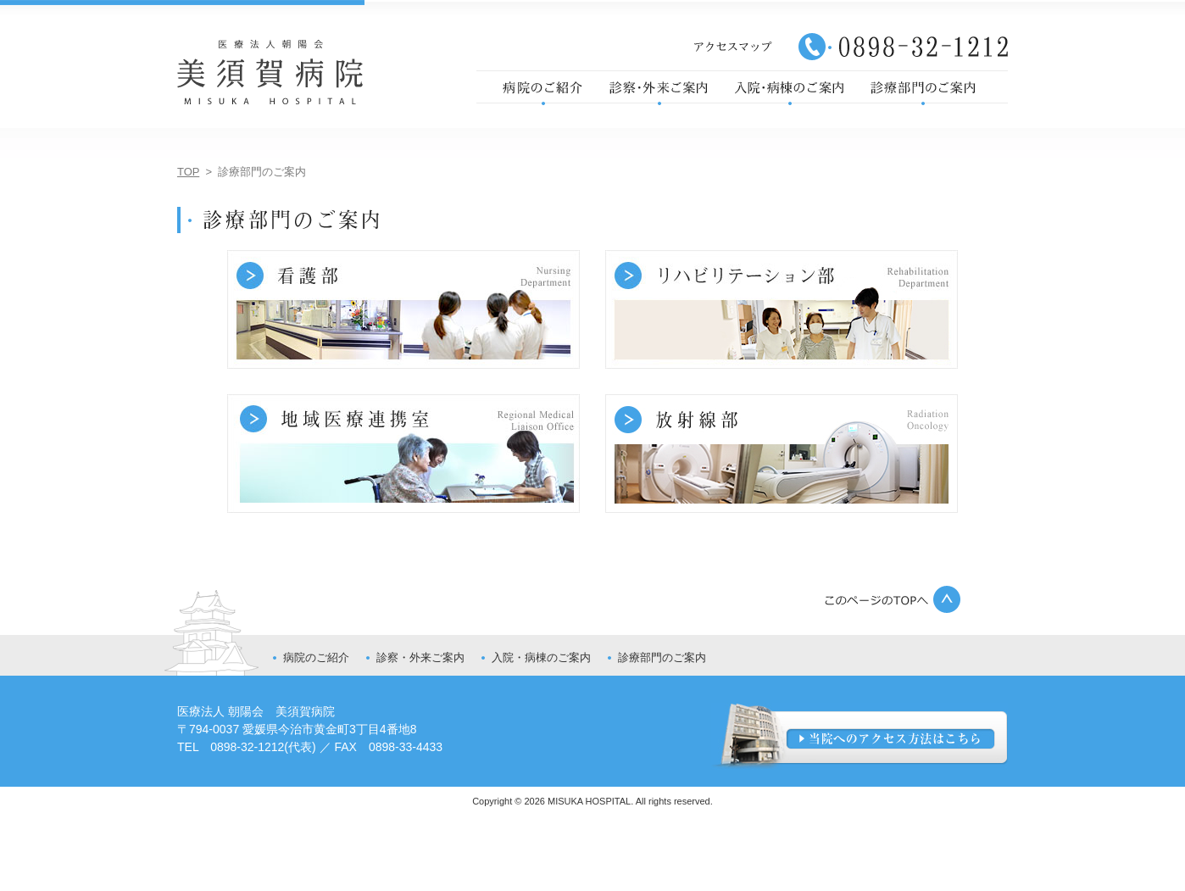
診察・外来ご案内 (420, 657)
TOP (188, 171)
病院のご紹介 (316, 657)
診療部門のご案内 (662, 657)
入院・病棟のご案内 (541, 657)
